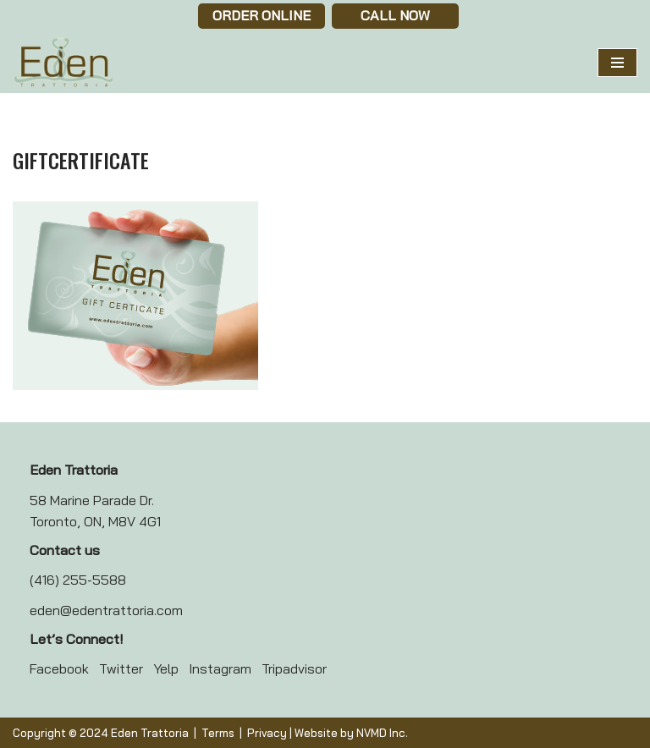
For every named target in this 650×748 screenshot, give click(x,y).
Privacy (267, 733)
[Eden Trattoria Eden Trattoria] (63, 63)
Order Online (261, 15)
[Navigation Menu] (617, 62)
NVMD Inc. (382, 733)
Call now (395, 15)
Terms (217, 733)
